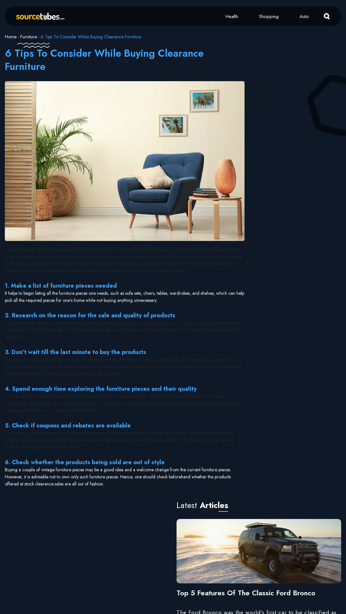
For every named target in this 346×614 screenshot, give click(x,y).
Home (10, 37)
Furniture (28, 37)
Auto (304, 16)
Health (232, 16)
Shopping (269, 16)
